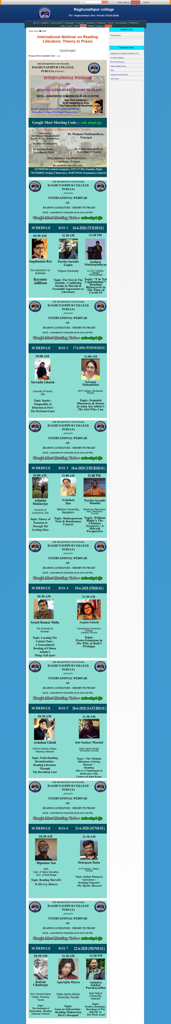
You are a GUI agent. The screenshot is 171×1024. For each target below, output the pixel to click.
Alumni (108, 26)
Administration (69, 23)
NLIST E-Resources (117, 62)
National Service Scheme (119, 74)
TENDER (90, 26)
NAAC (70, 26)
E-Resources (101, 23)
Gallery (62, 26)
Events (110, 23)
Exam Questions (121, 23)
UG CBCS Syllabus (117, 58)
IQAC (112, 70)
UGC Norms (115, 79)
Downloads (90, 23)
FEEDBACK (134, 23)
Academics (45, 23)
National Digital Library (118, 66)
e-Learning (135, 2)
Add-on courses (56, 23)
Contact (146, 2)
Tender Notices (116, 35)
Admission (99, 26)
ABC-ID (35, 23)
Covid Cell (80, 23)
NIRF (76, 26)
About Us (126, 2)
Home (120, 2)
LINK (58, 56)
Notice (83, 26)
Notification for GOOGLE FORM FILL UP (125, 53)
